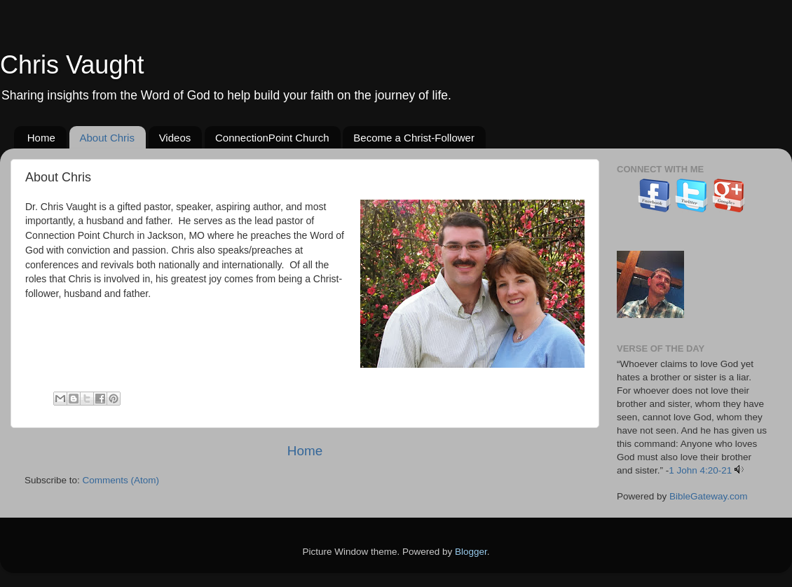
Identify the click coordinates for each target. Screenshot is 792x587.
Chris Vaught (72, 64)
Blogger (471, 551)
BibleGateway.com (708, 496)
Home (41, 138)
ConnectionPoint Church (272, 138)
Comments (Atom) (121, 480)
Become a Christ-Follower (413, 138)
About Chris (107, 138)
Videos (175, 138)
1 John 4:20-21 (700, 470)
